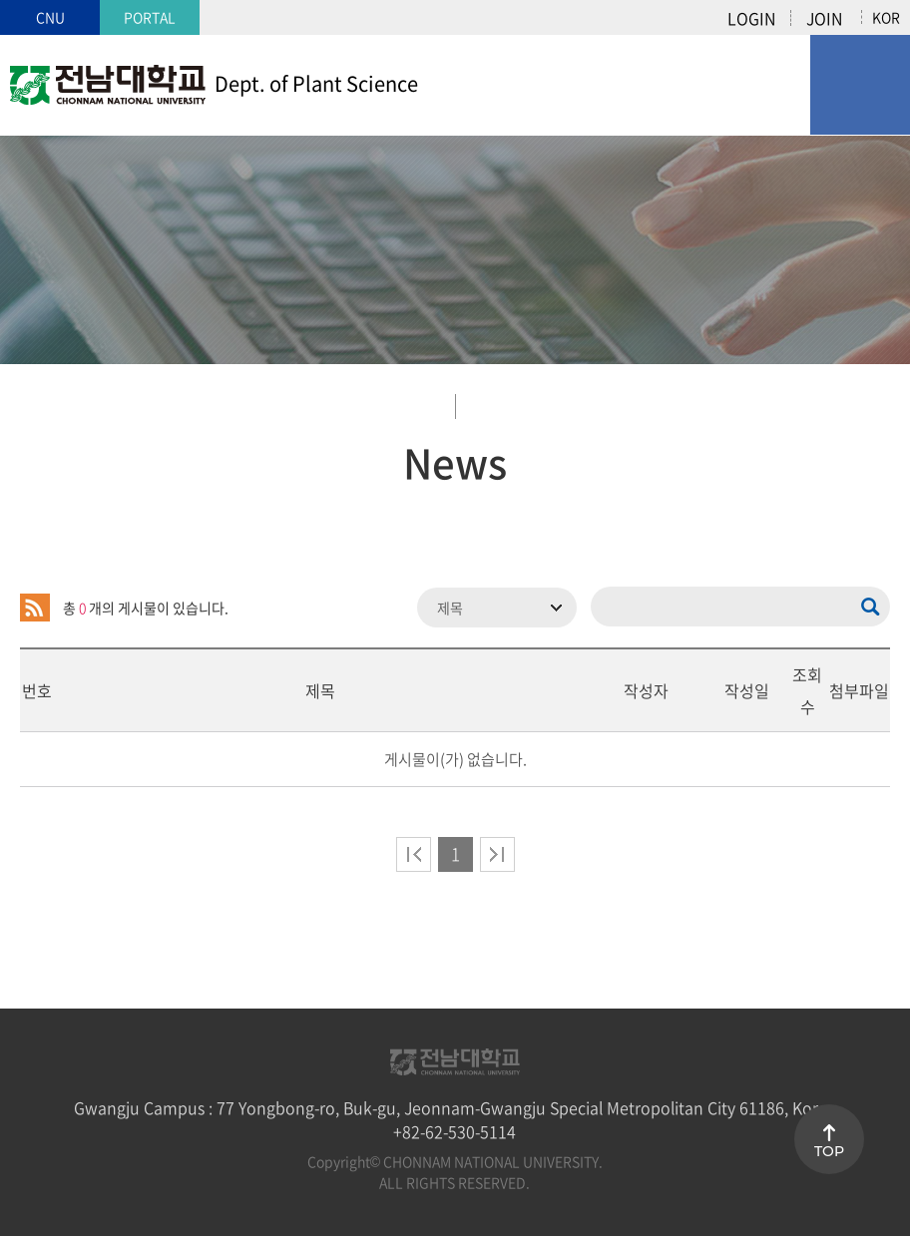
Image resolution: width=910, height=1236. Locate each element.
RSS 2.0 (35, 607)
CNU (50, 17)
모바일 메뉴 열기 (860, 85)
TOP (829, 1151)
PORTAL (150, 17)
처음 (413, 854)
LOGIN (751, 18)
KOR (886, 17)
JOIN (824, 18)
